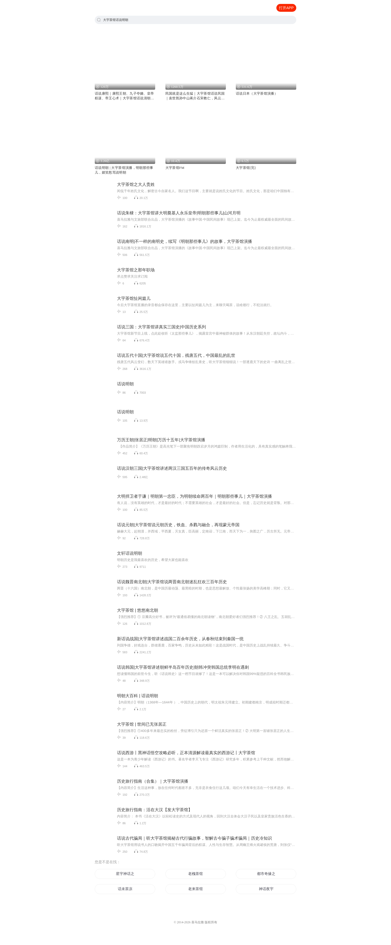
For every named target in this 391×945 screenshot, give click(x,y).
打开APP (286, 8)
